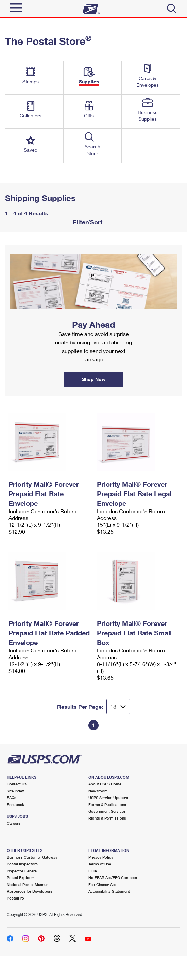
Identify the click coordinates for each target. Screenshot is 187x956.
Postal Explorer (20, 877)
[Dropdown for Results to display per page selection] (118, 706)
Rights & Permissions (107, 818)
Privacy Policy (100, 857)
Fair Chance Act (102, 884)
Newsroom (98, 791)
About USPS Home (104, 784)
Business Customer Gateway (32, 857)
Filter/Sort (86, 222)
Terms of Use (99, 864)
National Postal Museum (28, 884)
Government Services (107, 811)
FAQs (11, 797)
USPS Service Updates (108, 797)
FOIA (92, 871)
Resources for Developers (29, 891)
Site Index (15, 791)
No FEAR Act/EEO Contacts (112, 877)
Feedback (15, 804)
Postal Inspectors (22, 864)
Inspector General (22, 871)
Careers (13, 823)
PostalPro (15, 898)
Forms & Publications (107, 804)
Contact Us (17, 784)
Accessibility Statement (109, 891)
